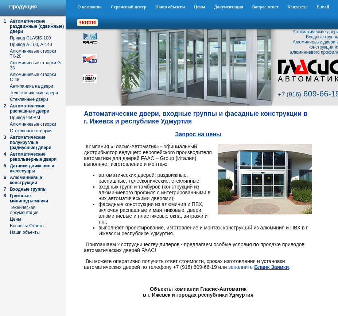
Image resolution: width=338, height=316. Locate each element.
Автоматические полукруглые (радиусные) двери (30, 142)
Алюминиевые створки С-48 (33, 77)
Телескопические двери (34, 92)
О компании (89, 6)
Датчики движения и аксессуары (32, 168)
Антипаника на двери (31, 86)
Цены (199, 6)
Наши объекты (170, 6)
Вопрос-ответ (265, 6)
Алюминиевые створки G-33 (36, 65)
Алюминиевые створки (33, 124)
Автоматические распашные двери (29, 108)
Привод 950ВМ (25, 117)
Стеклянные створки (31, 130)
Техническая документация (24, 210)
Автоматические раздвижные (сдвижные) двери (37, 26)
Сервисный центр (129, 6)
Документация (228, 6)
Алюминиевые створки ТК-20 (33, 54)
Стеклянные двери (29, 99)
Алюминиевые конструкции (26, 180)
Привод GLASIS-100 (30, 38)
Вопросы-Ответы (27, 225)
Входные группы (28, 189)
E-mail (322, 6)
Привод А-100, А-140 (31, 44)
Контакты (297, 6)
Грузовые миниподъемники (29, 198)
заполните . (259, 267)
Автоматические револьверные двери (33, 157)
